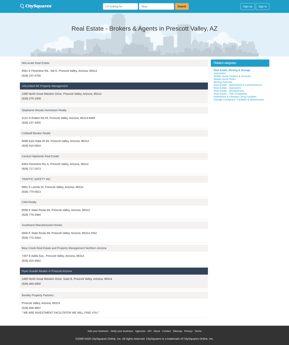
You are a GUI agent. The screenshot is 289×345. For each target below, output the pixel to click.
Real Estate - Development (229, 90)
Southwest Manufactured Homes (42, 225)
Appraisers (220, 73)
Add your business (97, 331)
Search (182, 6)
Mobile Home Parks (225, 79)
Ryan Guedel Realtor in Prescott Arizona (47, 271)
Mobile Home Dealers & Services (232, 76)
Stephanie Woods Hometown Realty (44, 110)
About (156, 331)
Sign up (247, 6)
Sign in (262, 6)
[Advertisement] (240, 130)
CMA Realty (29, 202)
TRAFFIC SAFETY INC (36, 179)
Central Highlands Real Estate (40, 156)
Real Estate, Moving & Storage (232, 70)
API (149, 331)
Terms (197, 331)
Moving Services (223, 82)
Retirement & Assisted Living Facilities (235, 96)
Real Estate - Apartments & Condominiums (238, 84)
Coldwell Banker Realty (36, 133)
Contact (166, 331)
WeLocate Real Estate (35, 63)
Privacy (188, 331)
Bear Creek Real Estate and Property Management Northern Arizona (64, 248)
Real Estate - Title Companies (230, 93)
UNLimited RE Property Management (45, 86)
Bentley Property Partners (38, 295)
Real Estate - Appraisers (227, 87)
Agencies (140, 331)
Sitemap (177, 331)
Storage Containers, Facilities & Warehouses (239, 99)
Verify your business (121, 331)
